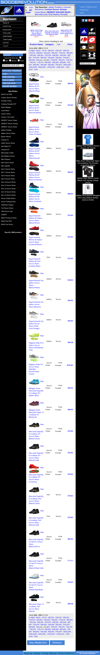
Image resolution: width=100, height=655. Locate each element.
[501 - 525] (47, 58)
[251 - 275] (58, 53)
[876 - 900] (32, 65)
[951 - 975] (54, 65)
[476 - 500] (39, 58)
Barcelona (39, 9)
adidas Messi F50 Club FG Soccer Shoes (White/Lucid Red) (66, 32)
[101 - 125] (54, 50)
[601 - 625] (35, 60)
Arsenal (67, 7)
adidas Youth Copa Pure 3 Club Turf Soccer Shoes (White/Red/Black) (36, 32)
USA (31, 7)
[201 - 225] (43, 53)
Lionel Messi (40, 12)
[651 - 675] (50, 60)
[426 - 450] (66, 55)
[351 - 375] (44, 55)
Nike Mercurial (41, 14)
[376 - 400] (51, 55)
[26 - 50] (35, 50)
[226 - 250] (50, 53)
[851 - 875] (66, 62)
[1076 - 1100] (55, 67)
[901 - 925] (39, 65)
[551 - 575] (62, 58)
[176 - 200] (35, 53)
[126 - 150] (62, 50)
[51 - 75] (41, 50)
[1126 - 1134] (33, 69)
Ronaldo (64, 14)
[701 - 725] (65, 60)
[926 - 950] (47, 65)
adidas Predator (55, 7)
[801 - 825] (51, 62)
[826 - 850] (59, 62)
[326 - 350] (36, 55)
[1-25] (31, 50)
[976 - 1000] (63, 65)
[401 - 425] (59, 55)
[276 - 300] (65, 53)
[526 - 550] (54, 58)
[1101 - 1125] (65, 67)
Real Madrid (54, 14)
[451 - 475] (32, 58)
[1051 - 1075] (46, 67)
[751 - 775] (36, 62)
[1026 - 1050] (37, 67)
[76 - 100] (47, 50)
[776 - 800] (44, 62)
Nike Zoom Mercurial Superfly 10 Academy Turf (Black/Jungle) (52, 32)
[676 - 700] (57, 60)
